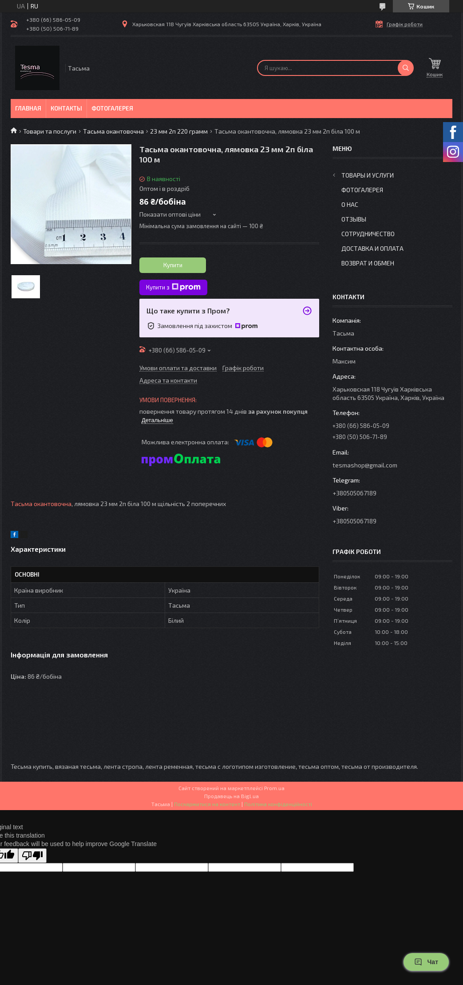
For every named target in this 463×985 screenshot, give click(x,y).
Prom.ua (274, 788)
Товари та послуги (49, 131)
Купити (172, 265)
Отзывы (353, 219)
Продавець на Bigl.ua (231, 796)
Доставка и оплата (372, 248)
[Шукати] (406, 68)
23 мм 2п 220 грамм (179, 131)
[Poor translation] (32, 855)
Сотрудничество (368, 233)
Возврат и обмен (367, 263)
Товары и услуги (367, 175)
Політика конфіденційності (278, 804)
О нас (349, 204)
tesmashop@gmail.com (364, 465)
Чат (426, 962)
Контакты (66, 108)
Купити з (173, 287)
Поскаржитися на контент (207, 804)
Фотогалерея (112, 108)
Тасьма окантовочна (113, 131)
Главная (28, 108)
